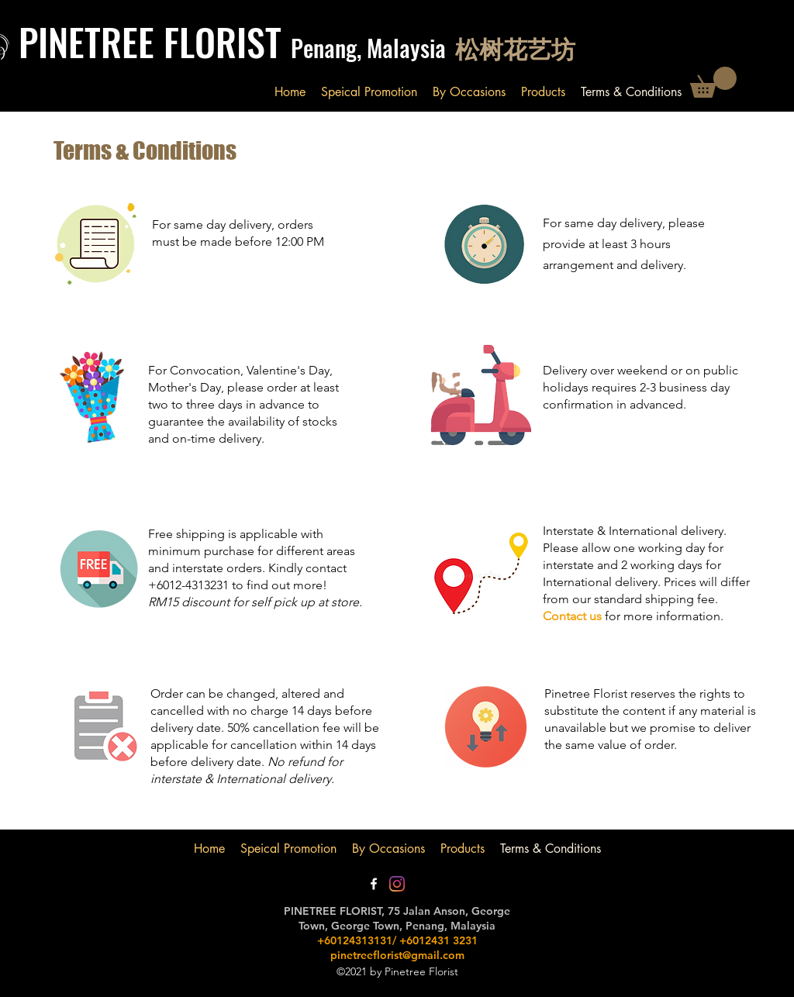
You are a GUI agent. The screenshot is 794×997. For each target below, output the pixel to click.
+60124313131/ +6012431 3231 (397, 940)
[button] (713, 82)
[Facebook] (373, 884)
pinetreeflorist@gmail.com (397, 955)
